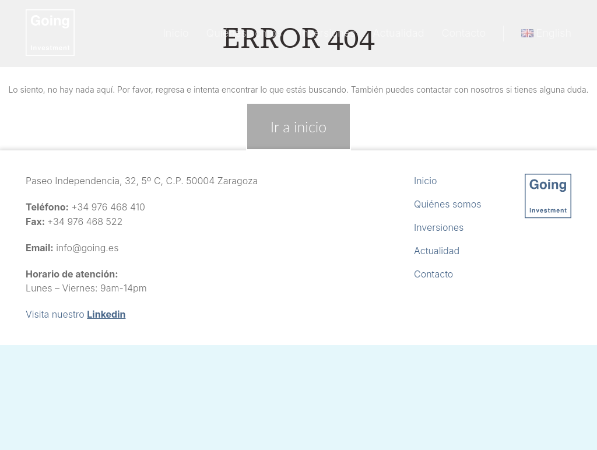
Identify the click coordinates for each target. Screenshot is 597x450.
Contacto (463, 33)
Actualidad (398, 33)
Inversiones (328, 33)
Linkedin (106, 314)
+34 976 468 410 (108, 207)
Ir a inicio (298, 126)
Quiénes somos (244, 33)
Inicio (175, 33)
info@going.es (87, 248)
